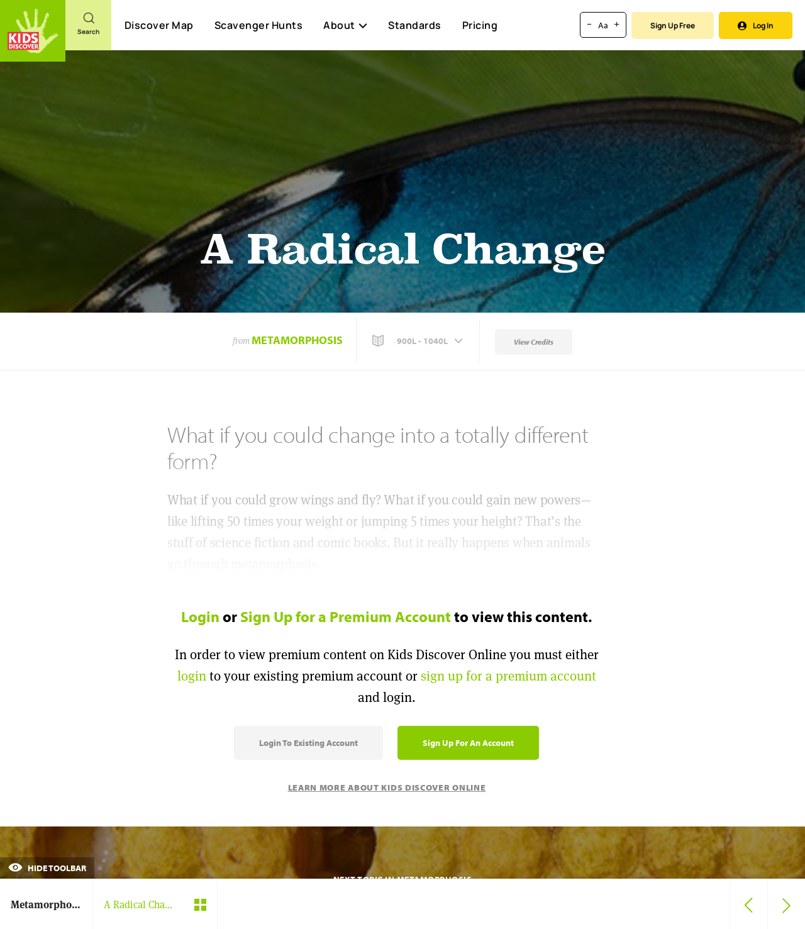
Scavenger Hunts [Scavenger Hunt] (258, 25)
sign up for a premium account (508, 675)
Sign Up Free (672, 25)
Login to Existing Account (308, 742)
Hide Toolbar (47, 868)
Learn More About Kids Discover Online (387, 787)
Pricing (480, 25)
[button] (419, 341)
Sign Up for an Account (468, 742)
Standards (414, 25)
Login (200, 616)
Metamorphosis (297, 340)
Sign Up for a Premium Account (345, 616)
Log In (756, 25)
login (191, 675)
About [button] (345, 25)
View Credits (533, 342)
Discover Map (159, 25)
